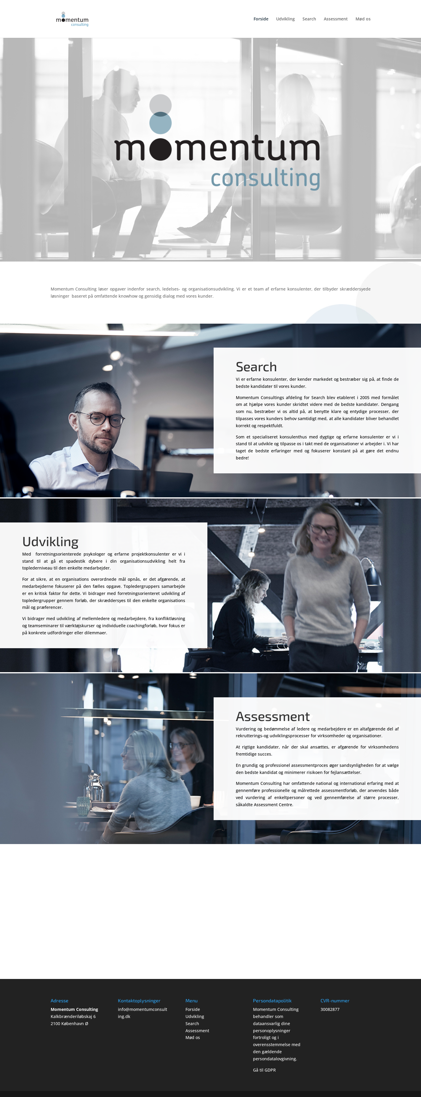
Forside (261, 19)
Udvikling (285, 19)
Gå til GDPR (264, 1070)
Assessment (336, 19)
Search (309, 19)
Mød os (363, 19)
